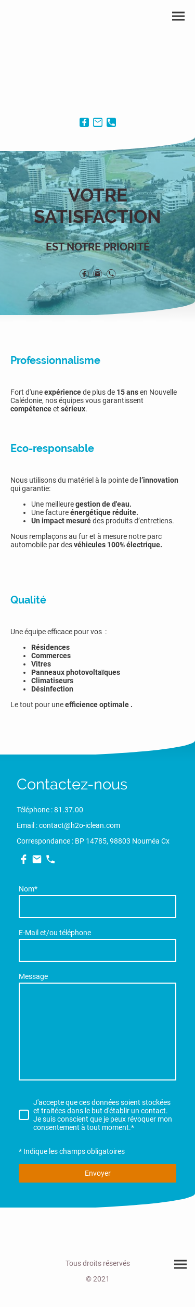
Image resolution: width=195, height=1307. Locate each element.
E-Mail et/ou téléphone (55, 932)
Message (33, 976)
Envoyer (98, 1173)
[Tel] (111, 122)
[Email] (97, 122)
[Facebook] (84, 122)
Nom (28, 889)
